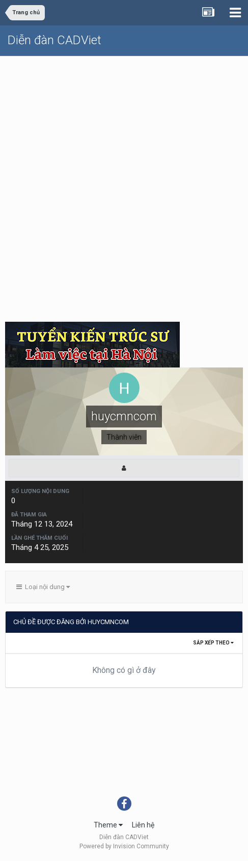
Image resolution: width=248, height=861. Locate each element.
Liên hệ (143, 825)
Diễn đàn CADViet (54, 40)
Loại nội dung (43, 587)
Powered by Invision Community (124, 846)
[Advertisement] (124, 185)
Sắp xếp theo (213, 642)
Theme (108, 825)
